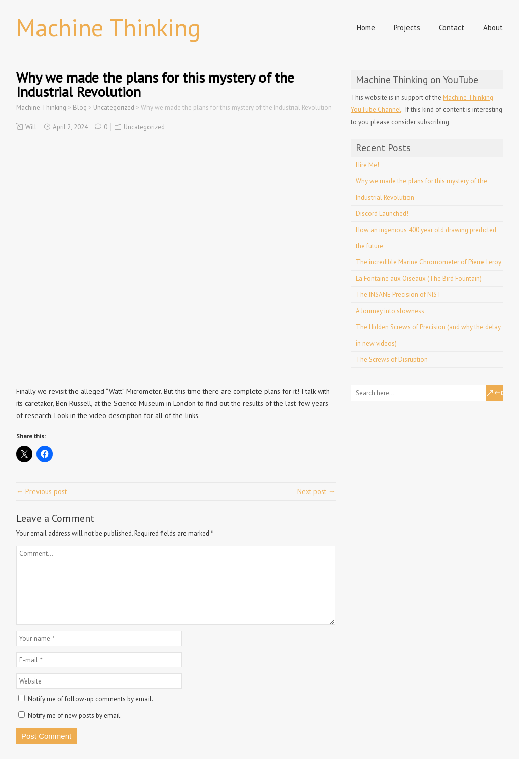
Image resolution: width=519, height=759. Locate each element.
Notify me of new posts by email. (75, 715)
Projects (407, 27)
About (493, 27)
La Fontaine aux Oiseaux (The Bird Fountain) (419, 278)
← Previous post (41, 491)
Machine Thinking (108, 27)
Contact (451, 27)
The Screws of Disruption (392, 359)
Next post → (316, 491)
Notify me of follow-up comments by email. (90, 699)
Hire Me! (367, 165)
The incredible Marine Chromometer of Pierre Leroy (428, 262)
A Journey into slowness (390, 311)
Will (30, 127)
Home (366, 27)
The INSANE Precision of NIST (398, 294)
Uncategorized (144, 127)
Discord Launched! (382, 213)
